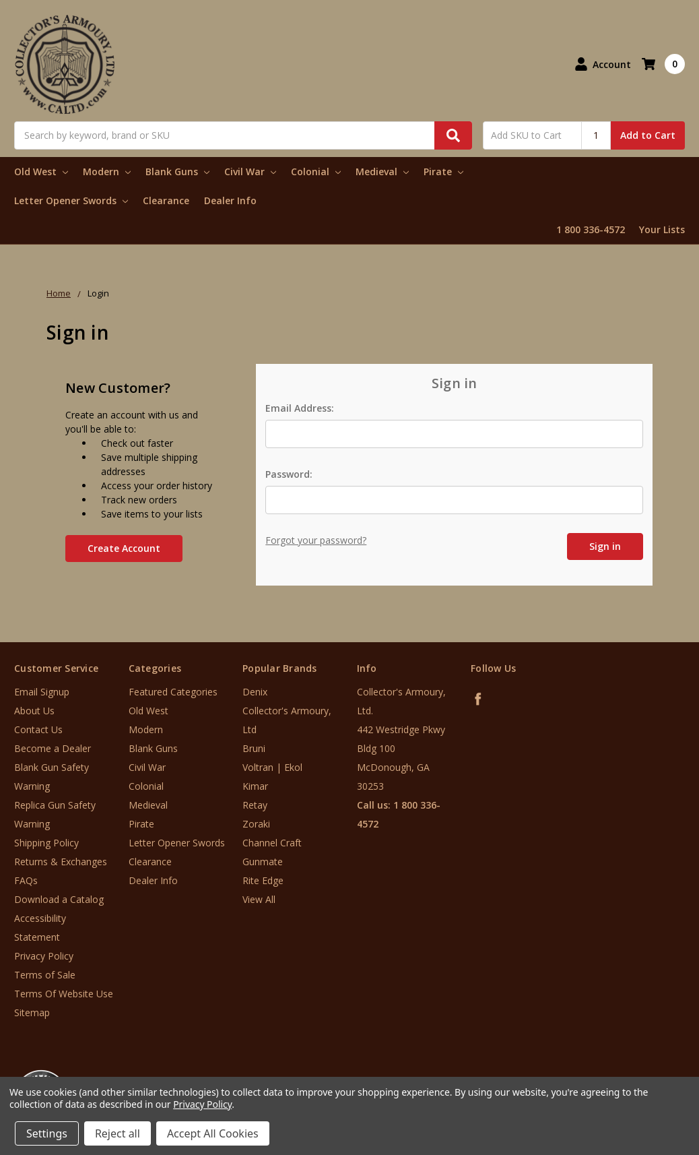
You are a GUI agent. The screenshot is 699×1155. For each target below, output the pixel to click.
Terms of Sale (44, 974)
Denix (254, 691)
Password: (288, 474)
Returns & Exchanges (60, 861)
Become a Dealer (52, 748)
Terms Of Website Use (63, 993)
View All (258, 899)
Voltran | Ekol (272, 767)
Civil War (250, 171)
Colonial (316, 171)
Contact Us (38, 729)
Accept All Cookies (213, 1133)
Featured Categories (173, 691)
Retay (254, 805)
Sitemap (32, 1012)
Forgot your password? (315, 540)
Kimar (255, 786)
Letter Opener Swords (71, 200)
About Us (34, 710)
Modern (107, 171)
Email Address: (299, 408)
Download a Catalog (59, 899)
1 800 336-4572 (590, 229)
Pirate (443, 171)
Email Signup (41, 691)
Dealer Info (230, 200)
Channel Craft (272, 842)
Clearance (166, 200)
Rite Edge (263, 880)
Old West (41, 171)
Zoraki (256, 823)
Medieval (382, 171)
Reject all (117, 1133)
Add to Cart (647, 135)
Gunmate (262, 861)
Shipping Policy (46, 842)
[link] (643, 1073)
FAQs (26, 880)
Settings (46, 1133)
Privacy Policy (43, 955)
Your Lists (662, 229)
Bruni (253, 748)
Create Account (124, 548)
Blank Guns (177, 171)
